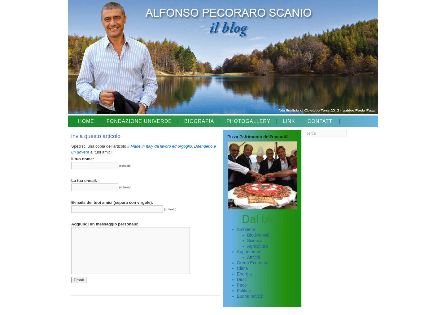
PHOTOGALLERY (248, 121)
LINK (289, 121)
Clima (242, 268)
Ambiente (246, 229)
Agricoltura (257, 246)
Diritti (242, 279)
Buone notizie (250, 296)
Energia (244, 273)
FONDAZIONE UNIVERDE (139, 121)
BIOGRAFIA (199, 121)
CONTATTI (321, 121)
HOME (86, 121)
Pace (242, 285)
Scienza (255, 240)
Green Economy (252, 262)
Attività (253, 257)
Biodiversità (258, 235)
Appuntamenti (250, 251)
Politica (244, 290)
